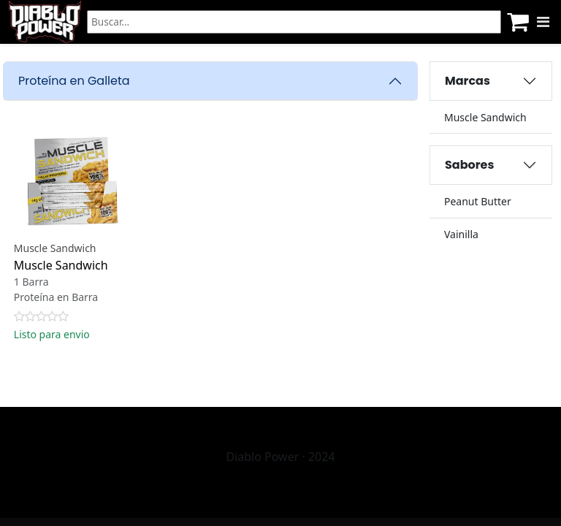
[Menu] (543, 22)
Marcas (467, 80)
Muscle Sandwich (485, 117)
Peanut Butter (477, 201)
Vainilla (461, 234)
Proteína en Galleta (74, 80)
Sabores (469, 164)
